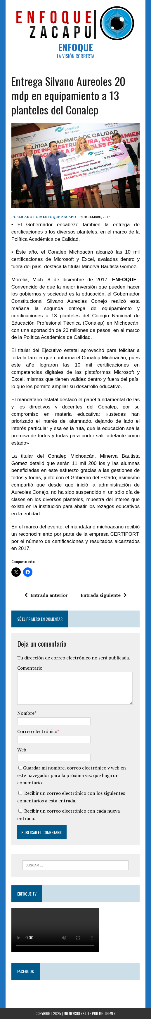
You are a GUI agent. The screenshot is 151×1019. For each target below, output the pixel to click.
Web (21, 749)
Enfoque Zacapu (59, 217)
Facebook (25, 971)
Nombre (25, 713)
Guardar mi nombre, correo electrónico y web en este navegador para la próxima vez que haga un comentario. (71, 775)
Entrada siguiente (104, 595)
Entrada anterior (46, 595)
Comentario (29, 668)
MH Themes (107, 1013)
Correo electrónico (37, 731)
